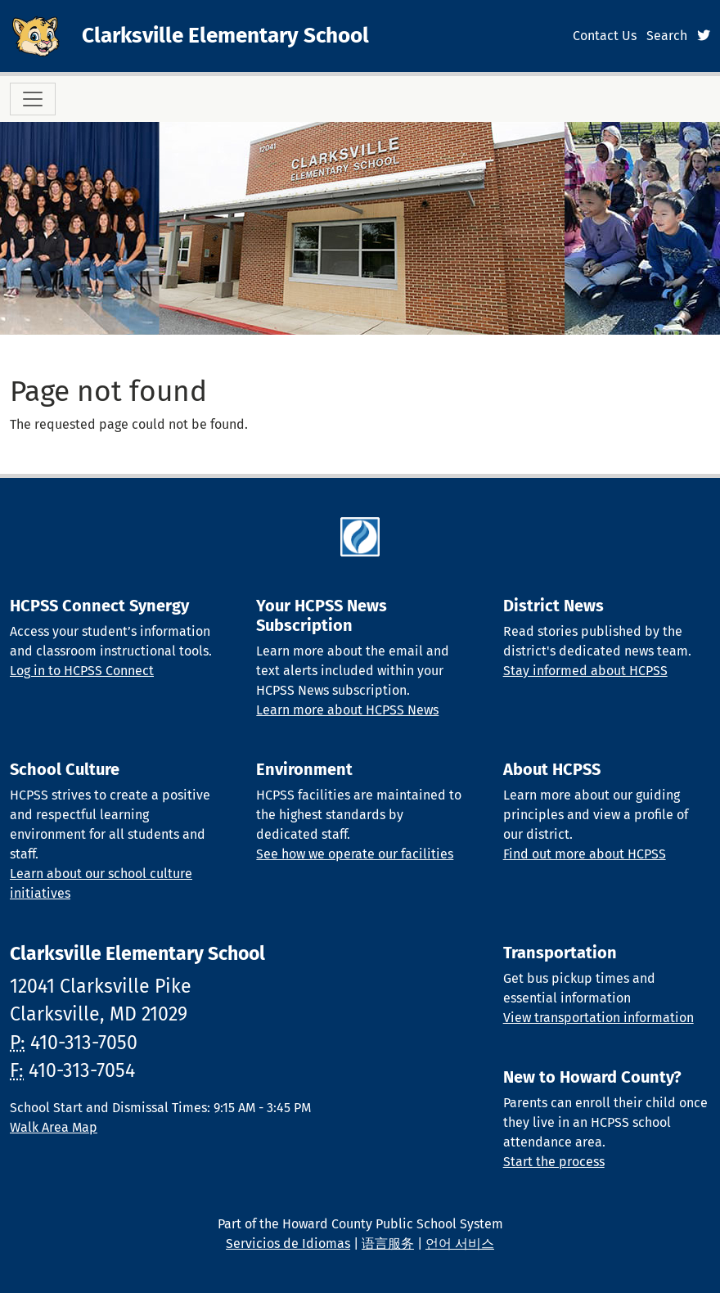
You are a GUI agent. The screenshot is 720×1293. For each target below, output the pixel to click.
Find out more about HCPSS (584, 854)
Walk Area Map (53, 1127)
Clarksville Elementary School (225, 35)
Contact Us (605, 35)
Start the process (554, 1161)
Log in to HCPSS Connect (82, 670)
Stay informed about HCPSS (585, 670)
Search (666, 35)
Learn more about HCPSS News (347, 710)
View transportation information (598, 1017)
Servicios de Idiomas (288, 1243)
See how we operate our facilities (354, 854)
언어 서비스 (459, 1243)
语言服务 (388, 1243)
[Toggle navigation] (33, 99)
